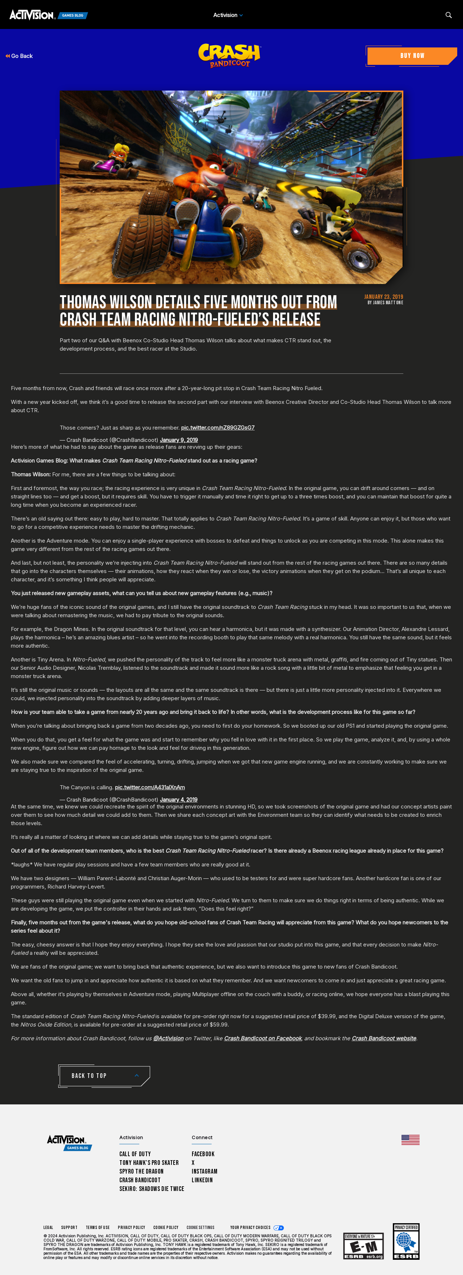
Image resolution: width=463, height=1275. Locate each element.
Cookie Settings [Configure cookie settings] (200, 1227)
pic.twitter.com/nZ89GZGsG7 (218, 427)
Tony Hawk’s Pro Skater (149, 1163)
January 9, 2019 (179, 439)
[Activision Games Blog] (49, 15)
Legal (48, 1227)
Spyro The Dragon (141, 1171)
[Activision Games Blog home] (69, 1143)
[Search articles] (448, 15)
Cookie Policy (166, 1227)
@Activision (168, 1038)
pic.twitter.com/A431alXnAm (150, 787)
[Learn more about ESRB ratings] (363, 1246)
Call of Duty (135, 1154)
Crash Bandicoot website (384, 1038)
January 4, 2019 (178, 799)
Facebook (203, 1154)
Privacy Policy (131, 1227)
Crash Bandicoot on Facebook (262, 1038)
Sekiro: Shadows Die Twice (151, 1189)
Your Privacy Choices (250, 1227)
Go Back (19, 56)
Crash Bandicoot (140, 1180)
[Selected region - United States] (411, 1140)
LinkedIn (202, 1180)
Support (69, 1227)
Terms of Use (98, 1227)
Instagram (204, 1171)
